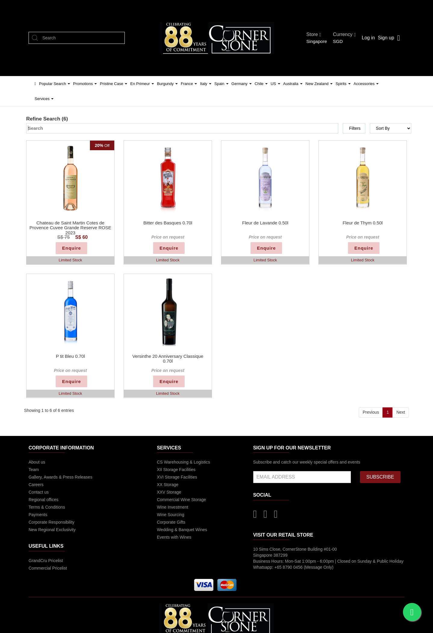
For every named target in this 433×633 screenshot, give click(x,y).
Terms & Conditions (47, 507)
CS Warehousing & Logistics (183, 462)
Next (400, 412)
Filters (355, 128)
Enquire (71, 248)
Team (34, 469)
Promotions (85, 83)
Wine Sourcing (170, 514)
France (189, 83)
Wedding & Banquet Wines (182, 529)
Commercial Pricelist (48, 568)
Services (44, 98)
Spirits (343, 83)
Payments (38, 514)
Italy (205, 83)
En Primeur (142, 83)
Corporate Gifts (171, 522)
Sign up (386, 37)
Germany (242, 83)
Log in (368, 37)
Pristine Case (113, 83)
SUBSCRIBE (380, 476)
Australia (292, 83)
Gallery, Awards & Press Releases (60, 477)
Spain (221, 83)
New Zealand (319, 83)
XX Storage (168, 484)
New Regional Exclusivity (52, 529)
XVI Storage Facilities (177, 477)
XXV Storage (169, 492)
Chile (261, 83)
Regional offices (43, 499)
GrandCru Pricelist (46, 560)
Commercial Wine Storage (181, 499)
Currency (344, 34)
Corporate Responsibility (52, 522)
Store (313, 34)
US (275, 83)
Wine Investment (172, 507)
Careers (36, 484)
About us (37, 462)
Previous (371, 412)
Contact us (39, 492)
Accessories (366, 83)
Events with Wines (174, 537)
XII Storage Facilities (176, 469)
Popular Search (54, 83)
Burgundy (167, 83)
